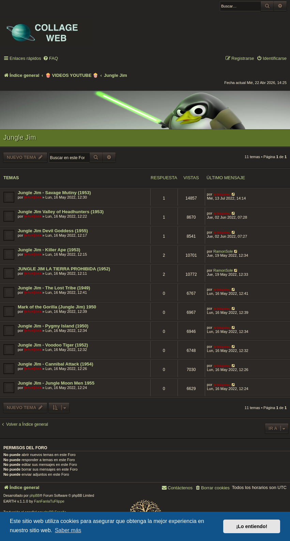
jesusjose (32, 197)
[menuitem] (50, 59)
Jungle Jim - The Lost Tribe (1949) (54, 287)
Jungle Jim (19, 137)
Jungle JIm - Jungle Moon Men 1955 (56, 383)
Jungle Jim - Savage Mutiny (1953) (54, 192)
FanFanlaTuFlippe (49, 501)
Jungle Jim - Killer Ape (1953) (49, 249)
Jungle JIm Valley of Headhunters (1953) (61, 211)
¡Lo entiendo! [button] (251, 526)
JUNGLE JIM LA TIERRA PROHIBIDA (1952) (64, 268)
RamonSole (223, 251)
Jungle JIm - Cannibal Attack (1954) (55, 364)
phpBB (35, 495)
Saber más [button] (68, 530)
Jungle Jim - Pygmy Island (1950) (53, 325)
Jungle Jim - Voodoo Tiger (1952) (53, 345)
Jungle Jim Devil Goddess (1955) (53, 230)
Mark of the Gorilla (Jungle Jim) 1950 (57, 306)
